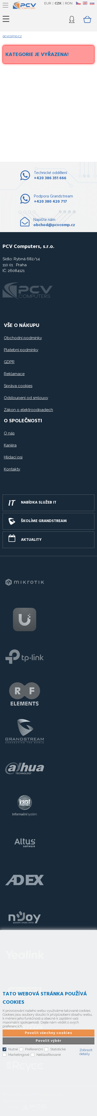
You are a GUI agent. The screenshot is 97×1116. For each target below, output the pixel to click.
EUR (47, 3)
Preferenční (34, 1049)
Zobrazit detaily (85, 1052)
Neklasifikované (48, 1055)
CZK (58, 3)
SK (92, 3)
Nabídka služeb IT (38, 502)
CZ (78, 3)
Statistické (58, 1049)
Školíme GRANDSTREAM (44, 521)
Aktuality (31, 540)
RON (68, 3)
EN (85, 3)
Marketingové (18, 1055)
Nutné (13, 1049)
